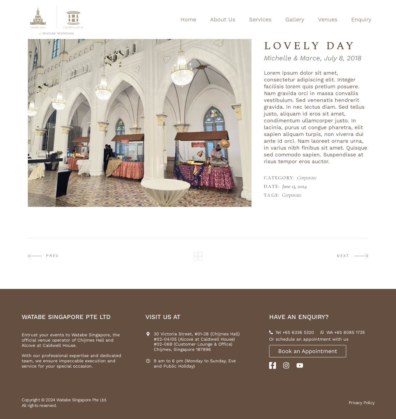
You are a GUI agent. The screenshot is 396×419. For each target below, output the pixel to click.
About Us (222, 19)
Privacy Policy (361, 402)
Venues (327, 19)
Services (260, 19)
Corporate (306, 178)
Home (188, 19)
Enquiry (361, 19)
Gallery (294, 19)
